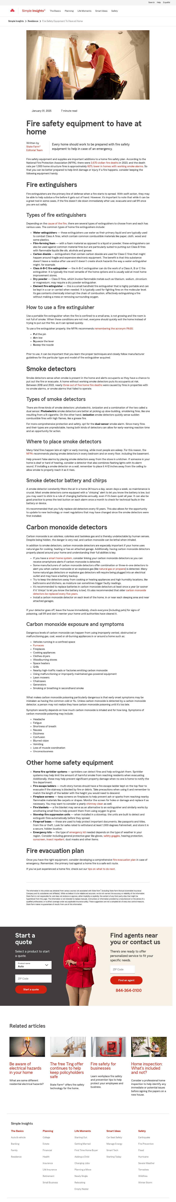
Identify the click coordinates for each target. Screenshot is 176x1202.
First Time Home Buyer (86, 1150)
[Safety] (114, 11)
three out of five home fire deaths (82, 385)
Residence (16, 1157)
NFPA (29, 453)
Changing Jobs (82, 1163)
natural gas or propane (112, 569)
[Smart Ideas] (101, 11)
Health (46, 1157)
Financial (47, 1150)
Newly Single (81, 1176)
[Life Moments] (84, 11)
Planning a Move (83, 1170)
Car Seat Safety (114, 1137)
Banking (15, 1144)
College (46, 1137)
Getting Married (83, 1144)
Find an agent (126, 980)
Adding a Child (82, 1157)
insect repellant (55, 839)
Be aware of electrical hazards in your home (25, 1068)
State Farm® (34, 148)
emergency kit (77, 832)
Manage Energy (114, 1144)
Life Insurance (50, 1170)
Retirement (48, 1176)
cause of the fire (57, 223)
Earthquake (144, 1137)
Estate (46, 1144)
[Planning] (69, 11)
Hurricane (143, 1157)
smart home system (60, 558)
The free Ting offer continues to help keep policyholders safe (67, 1070)
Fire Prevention (146, 1144)
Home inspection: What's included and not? (147, 1068)
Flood (141, 1150)
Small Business (50, 1182)
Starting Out (81, 1137)
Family (14, 1150)
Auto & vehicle (18, 1137)
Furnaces (38, 645)
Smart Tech (112, 1150)
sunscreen (39, 839)
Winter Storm (145, 1182)
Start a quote (31, 989)
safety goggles (112, 836)
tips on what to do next (101, 869)
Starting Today (114, 1157)
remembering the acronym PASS (114, 328)
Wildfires (142, 1176)
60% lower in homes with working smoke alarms (115, 166)
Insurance (48, 1163)
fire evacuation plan (124, 859)
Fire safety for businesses (103, 1066)
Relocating (80, 1182)
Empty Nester (82, 1189)
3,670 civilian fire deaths (105, 162)
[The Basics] (55, 11)
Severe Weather (146, 1163)
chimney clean (94, 803)
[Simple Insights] (33, 12)
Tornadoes (143, 1170)
